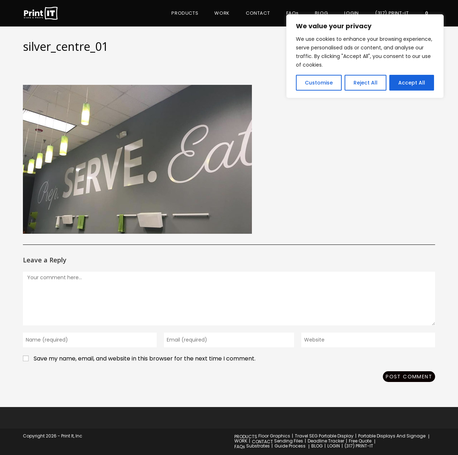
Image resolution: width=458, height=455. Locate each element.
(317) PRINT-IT (359, 446)
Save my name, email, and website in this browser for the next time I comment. (144, 358)
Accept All (411, 82)
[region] (365, 56)
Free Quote (360, 441)
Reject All (365, 82)
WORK (240, 441)
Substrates (258, 446)
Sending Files (288, 441)
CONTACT (262, 442)
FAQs (239, 447)
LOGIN (333, 446)
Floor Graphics (274, 436)
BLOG (317, 446)
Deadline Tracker (326, 441)
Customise (319, 82)
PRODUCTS (245, 437)
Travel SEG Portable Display (324, 436)
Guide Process (290, 446)
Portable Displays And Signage (391, 436)
